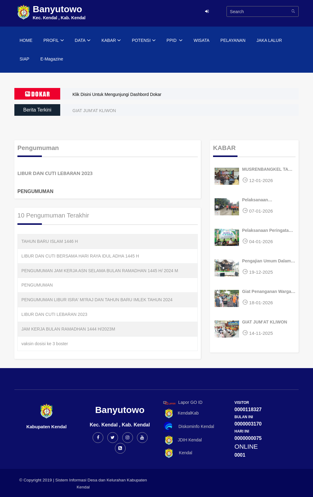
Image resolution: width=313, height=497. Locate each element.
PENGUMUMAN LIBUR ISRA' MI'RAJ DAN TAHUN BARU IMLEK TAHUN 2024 (96, 299)
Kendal (176, 453)
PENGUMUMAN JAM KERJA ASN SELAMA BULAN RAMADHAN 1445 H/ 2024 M (99, 270)
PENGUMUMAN (37, 285)
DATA (82, 40)
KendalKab (180, 413)
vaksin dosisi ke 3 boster (44, 343)
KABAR (111, 40)
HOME (26, 40)
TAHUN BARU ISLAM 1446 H (49, 241)
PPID (175, 40)
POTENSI (143, 40)
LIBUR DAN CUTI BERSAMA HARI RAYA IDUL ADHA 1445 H (80, 256)
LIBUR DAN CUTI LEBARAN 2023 (54, 314)
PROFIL (53, 40)
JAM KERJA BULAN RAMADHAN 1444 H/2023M (68, 329)
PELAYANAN (232, 40)
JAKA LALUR (269, 40)
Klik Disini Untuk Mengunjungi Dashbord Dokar (116, 94)
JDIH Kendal (181, 440)
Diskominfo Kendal (188, 427)
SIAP (24, 59)
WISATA (201, 40)
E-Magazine (51, 59)
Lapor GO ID (182, 402)
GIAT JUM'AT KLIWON (94, 110)
